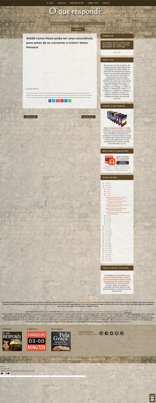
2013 (106, 244)
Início (50, 3)
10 (107, 191)
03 (107, 224)
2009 (106, 252)
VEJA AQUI (116, 52)
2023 (106, 187)
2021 (106, 228)
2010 (106, 250)
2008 (106, 254)
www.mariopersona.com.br (71, 93)
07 (107, 216)
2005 (106, 260)
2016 (106, 238)
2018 (106, 234)
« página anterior (30, 117)
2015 (106, 240)
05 (107, 220)
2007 (106, 256)
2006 (106, 258)
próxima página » (88, 117)
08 (107, 195)
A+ (152, 397)
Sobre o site (93, 3)
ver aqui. (123, 143)
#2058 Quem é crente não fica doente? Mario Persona (116, 198)
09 (107, 193)
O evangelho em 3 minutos (113, 275)
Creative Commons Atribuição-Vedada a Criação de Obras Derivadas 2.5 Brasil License (117, 279)
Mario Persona (43, 312)
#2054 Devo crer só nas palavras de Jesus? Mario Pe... (118, 213)
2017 (106, 236)
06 (107, 218)
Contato (105, 3)
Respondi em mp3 (77, 3)
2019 (106, 232)
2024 (106, 185)
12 (107, 189)
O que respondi (30, 312)
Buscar (78, 29)
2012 (106, 246)
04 (107, 222)
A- (152, 400)
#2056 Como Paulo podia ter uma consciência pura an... (117, 205)
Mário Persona (100, 360)
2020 (106, 230)
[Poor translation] (7, 373)
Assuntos (62, 3)
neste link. (117, 98)
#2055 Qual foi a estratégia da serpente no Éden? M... (116, 209)
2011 (106, 248)
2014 (106, 242)
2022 (106, 226)
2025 (106, 183)
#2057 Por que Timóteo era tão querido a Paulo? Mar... (116, 202)
